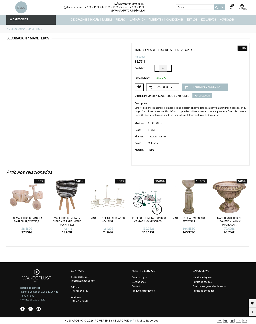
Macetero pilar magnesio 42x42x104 (189, 220)
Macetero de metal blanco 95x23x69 (108, 220)
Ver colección (202, 96)
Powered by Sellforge (112, 320)
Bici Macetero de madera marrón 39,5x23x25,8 (26, 220)
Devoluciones (139, 282)
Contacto (136, 286)
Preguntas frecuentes (143, 290)
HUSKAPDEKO (74, 320)
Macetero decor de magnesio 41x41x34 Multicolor (229, 221)
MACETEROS (35, 29)
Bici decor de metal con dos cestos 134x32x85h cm (148, 220)
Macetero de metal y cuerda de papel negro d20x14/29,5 (67, 221)
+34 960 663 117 (136, 3)
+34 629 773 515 (79, 301)
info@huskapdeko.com (83, 280)
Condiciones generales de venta (209, 286)
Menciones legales (202, 277)
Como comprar (139, 277)
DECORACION (18, 29)
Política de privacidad (203, 290)
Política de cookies (202, 282)
